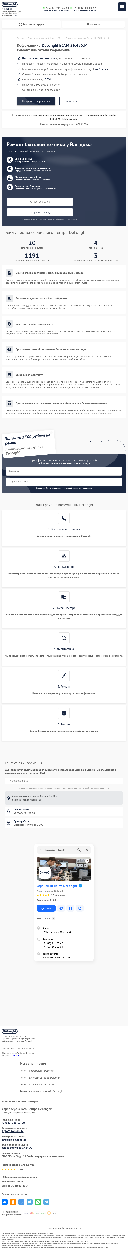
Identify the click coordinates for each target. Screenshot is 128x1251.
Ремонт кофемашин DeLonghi (37, 1070)
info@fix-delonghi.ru (14, 1139)
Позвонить (93, 24)
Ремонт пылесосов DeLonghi (37, 1084)
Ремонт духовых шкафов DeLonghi (40, 1077)
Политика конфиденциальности (64, 1227)
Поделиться (5, 1202)
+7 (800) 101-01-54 (84, 8)
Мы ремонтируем (31, 24)
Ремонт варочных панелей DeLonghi (42, 1091)
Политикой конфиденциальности (94, 788)
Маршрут (46, 908)
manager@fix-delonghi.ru (17, 1147)
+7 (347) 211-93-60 (57, 8)
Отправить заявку (40, 212)
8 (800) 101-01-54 (13, 1131)
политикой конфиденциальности (77, 488)
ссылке (16, 1055)
